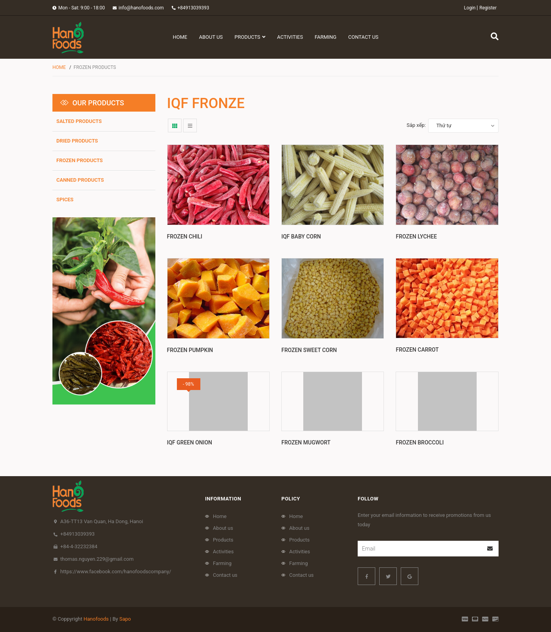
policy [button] (290, 499)
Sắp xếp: (416, 125)
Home (220, 516)
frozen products (79, 160)
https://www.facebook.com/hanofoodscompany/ (115, 571)
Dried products (77, 141)
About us (223, 528)
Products (223, 540)
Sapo (125, 619)
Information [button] (223, 499)
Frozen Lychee (416, 236)
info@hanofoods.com (141, 8)
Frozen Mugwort (306, 442)
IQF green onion (189, 442)
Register (488, 8)
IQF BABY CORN (301, 236)
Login (469, 8)
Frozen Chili (184, 236)
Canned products (80, 180)
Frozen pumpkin (190, 350)
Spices (65, 199)
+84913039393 (193, 8)
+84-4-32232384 (78, 546)
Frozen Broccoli (420, 442)
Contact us (225, 575)
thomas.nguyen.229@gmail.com (96, 559)
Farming (222, 563)
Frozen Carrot (417, 350)
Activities (223, 551)
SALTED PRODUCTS (79, 121)
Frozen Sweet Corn (309, 350)
